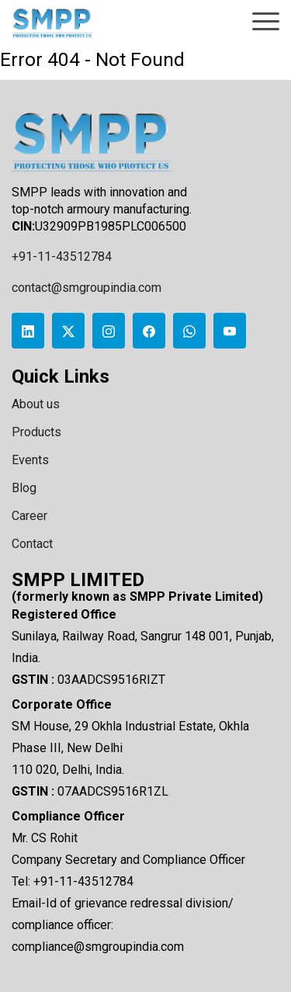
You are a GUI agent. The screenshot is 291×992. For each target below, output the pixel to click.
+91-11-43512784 (62, 256)
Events (30, 460)
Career (29, 515)
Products (36, 432)
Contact (32, 543)
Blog (24, 487)
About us (36, 404)
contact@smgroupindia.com (86, 287)
